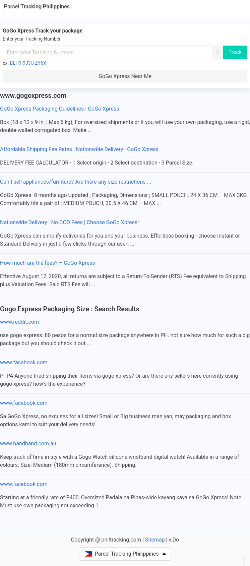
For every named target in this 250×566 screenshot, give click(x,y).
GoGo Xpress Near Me (125, 76)
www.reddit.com (19, 322)
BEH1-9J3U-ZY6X (28, 63)
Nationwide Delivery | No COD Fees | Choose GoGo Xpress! (69, 222)
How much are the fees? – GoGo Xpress (47, 263)
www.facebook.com (24, 362)
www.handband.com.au (28, 443)
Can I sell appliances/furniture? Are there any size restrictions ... (75, 182)
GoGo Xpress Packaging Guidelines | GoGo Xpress (59, 109)
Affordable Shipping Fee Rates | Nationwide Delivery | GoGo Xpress (79, 149)
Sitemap (155, 540)
